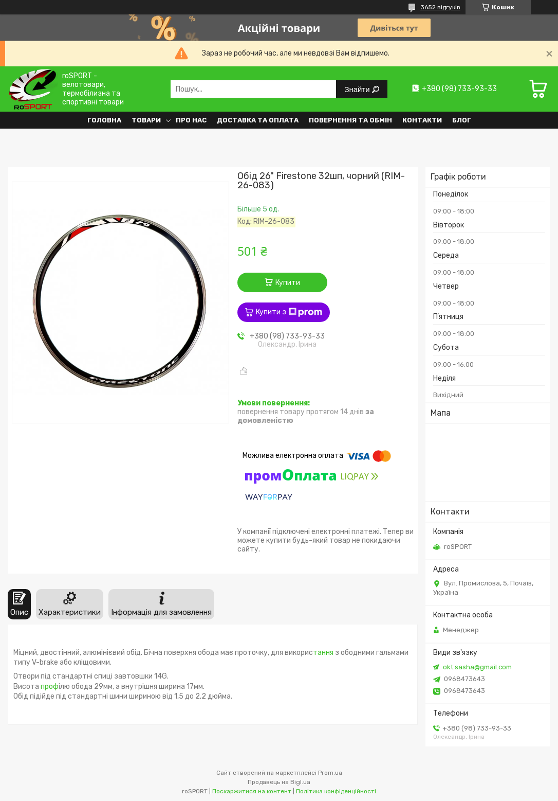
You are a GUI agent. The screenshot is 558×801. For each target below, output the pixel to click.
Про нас (191, 120)
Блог (461, 120)
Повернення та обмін (350, 120)
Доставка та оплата (258, 120)
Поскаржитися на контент (251, 791)
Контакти (422, 120)
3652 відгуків (440, 7)
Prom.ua (330, 772)
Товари (146, 120)
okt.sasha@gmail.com (477, 667)
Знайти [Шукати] (357, 89)
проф (49, 686)
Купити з (289, 312)
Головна (104, 120)
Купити (287, 282)
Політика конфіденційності (336, 791)
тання (323, 652)
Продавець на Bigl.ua (279, 782)
